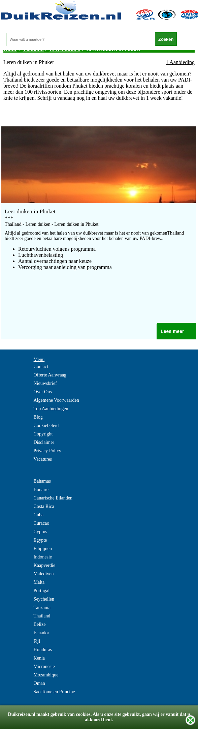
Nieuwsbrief (45, 383)
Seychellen (44, 599)
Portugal (42, 590)
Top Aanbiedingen (51, 408)
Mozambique (46, 674)
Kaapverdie (45, 565)
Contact (41, 366)
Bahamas (42, 481)
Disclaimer (44, 442)
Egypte (40, 540)
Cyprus (40, 531)
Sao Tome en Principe (54, 691)
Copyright (43, 433)
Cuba (39, 514)
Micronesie (44, 666)
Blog (38, 417)
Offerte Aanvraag (50, 374)
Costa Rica (44, 506)
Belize (40, 624)
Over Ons (43, 391)
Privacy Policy (47, 450)
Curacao (42, 523)
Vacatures (43, 459)
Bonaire (41, 489)
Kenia (39, 658)
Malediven (44, 573)
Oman (39, 683)
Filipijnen (43, 548)
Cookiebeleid (46, 425)
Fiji (37, 641)
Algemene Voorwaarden (56, 400)
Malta (39, 582)
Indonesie (43, 556)
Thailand (42, 615)
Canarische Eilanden (53, 497)
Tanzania (42, 607)
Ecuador (42, 632)
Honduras (43, 649)
